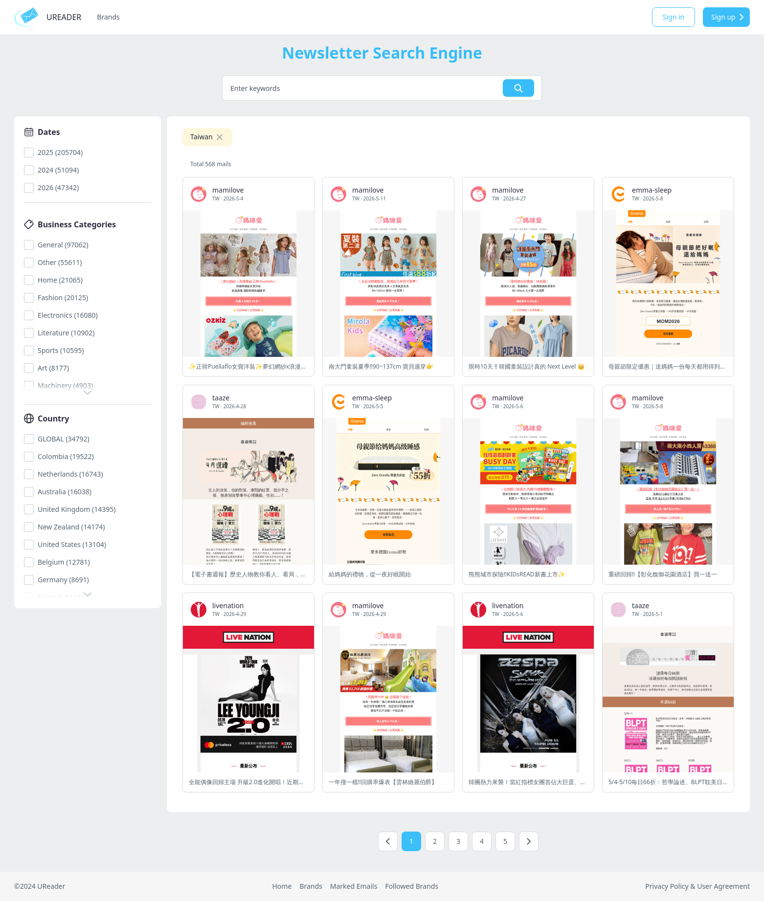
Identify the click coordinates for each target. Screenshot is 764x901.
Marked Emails (354, 886)
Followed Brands (411, 886)
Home (282, 886)
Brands (108, 17)
